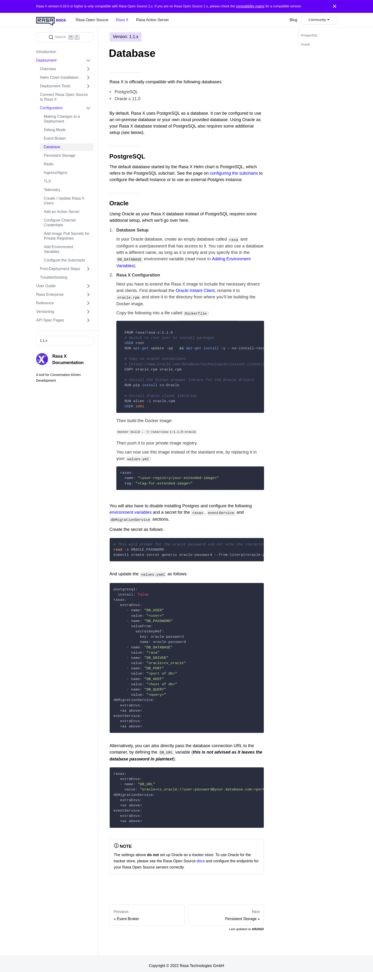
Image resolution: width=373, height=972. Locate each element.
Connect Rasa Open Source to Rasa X (64, 97)
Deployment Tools (55, 86)
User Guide (45, 286)
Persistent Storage (59, 155)
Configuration (51, 108)
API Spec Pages (50, 320)
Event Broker (55, 138)
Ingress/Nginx (55, 173)
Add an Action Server (62, 212)
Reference (45, 303)
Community (317, 20)
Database (52, 147)
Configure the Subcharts (64, 260)
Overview (48, 69)
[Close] (334, 6)
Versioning (45, 312)
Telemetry (52, 190)
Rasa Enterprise (50, 294)
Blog (293, 20)
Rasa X (122, 20)
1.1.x (43, 340)
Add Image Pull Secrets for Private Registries (66, 236)
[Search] (64, 37)
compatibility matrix (250, 6)
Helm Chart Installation (59, 77)
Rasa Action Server (152, 20)
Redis (49, 164)
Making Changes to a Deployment (62, 118)
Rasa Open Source (92, 20)
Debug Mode (55, 130)
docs (201, 856)
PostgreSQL (309, 35)
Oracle (305, 44)
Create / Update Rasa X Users (64, 200)
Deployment (46, 60)
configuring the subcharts (234, 173)
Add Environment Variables (58, 249)
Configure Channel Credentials (60, 222)
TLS (47, 181)
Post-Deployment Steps (60, 269)
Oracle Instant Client (195, 289)
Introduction (46, 52)
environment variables (130, 510)
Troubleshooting (53, 277)
